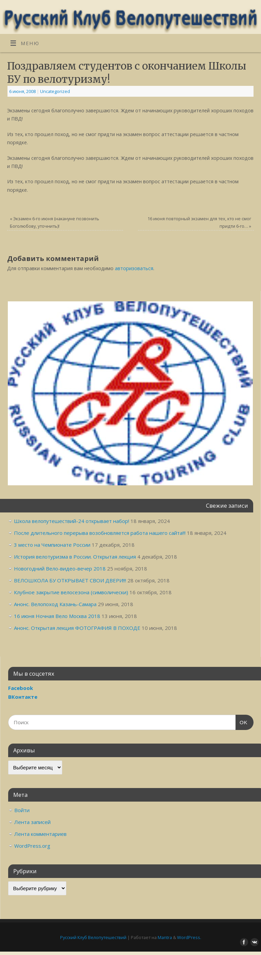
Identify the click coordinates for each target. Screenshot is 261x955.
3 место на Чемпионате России (52, 544)
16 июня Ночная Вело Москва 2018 (57, 616)
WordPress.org (32, 845)
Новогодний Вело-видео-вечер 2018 (60, 568)
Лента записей (32, 822)
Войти (22, 810)
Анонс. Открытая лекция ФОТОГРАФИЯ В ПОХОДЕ (77, 627)
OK (242, 721)
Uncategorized (55, 91)
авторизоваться (134, 268)
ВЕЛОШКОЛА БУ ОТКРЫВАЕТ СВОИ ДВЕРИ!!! (70, 580)
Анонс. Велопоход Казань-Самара (55, 604)
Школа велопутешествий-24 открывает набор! (71, 521)
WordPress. (189, 937)
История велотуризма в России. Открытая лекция (75, 556)
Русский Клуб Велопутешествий (93, 937)
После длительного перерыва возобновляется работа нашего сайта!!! (100, 532)
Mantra (165, 937)
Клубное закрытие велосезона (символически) (71, 592)
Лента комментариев (40, 833)
